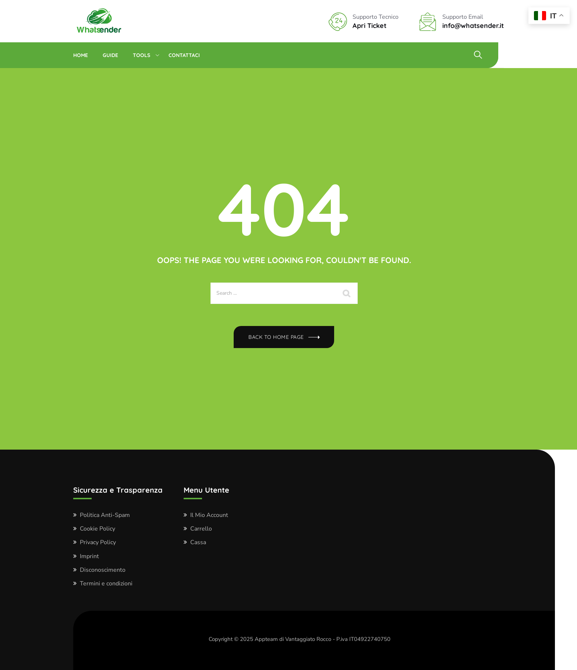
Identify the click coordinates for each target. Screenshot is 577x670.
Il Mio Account (209, 515)
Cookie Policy (97, 529)
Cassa (198, 542)
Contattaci (184, 55)
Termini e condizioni (106, 583)
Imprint (89, 556)
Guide (110, 55)
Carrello (201, 529)
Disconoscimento (102, 570)
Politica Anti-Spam (105, 515)
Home (80, 55)
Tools (141, 55)
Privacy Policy (98, 542)
